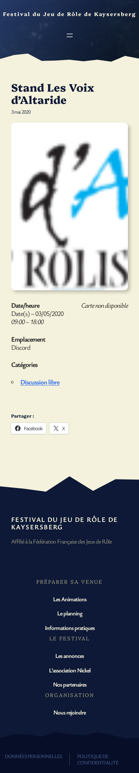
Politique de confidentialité (97, 759)
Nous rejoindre (69, 712)
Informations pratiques (70, 628)
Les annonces (69, 656)
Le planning (69, 613)
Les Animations (69, 599)
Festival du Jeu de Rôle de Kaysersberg (64, 523)
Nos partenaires (69, 684)
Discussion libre (39, 381)
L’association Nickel (69, 670)
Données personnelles (33, 756)
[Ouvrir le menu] (69, 35)
